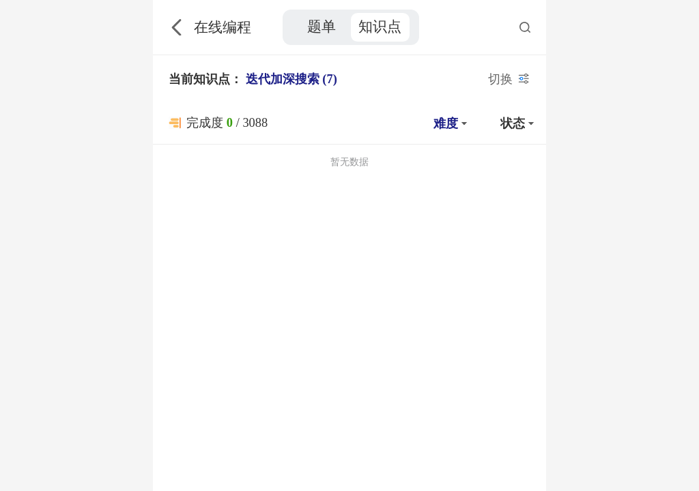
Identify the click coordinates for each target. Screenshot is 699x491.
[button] (448, 123)
